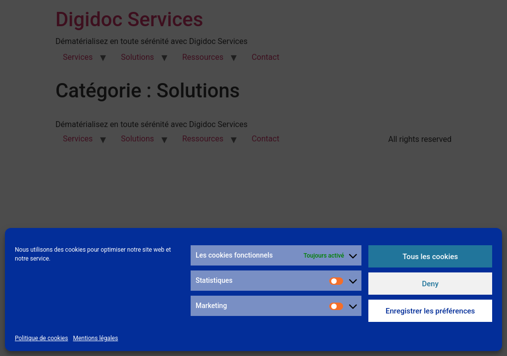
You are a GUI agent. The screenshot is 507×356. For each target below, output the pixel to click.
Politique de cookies (41, 338)
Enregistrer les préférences (430, 311)
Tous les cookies (430, 256)
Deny (430, 283)
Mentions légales (95, 338)
